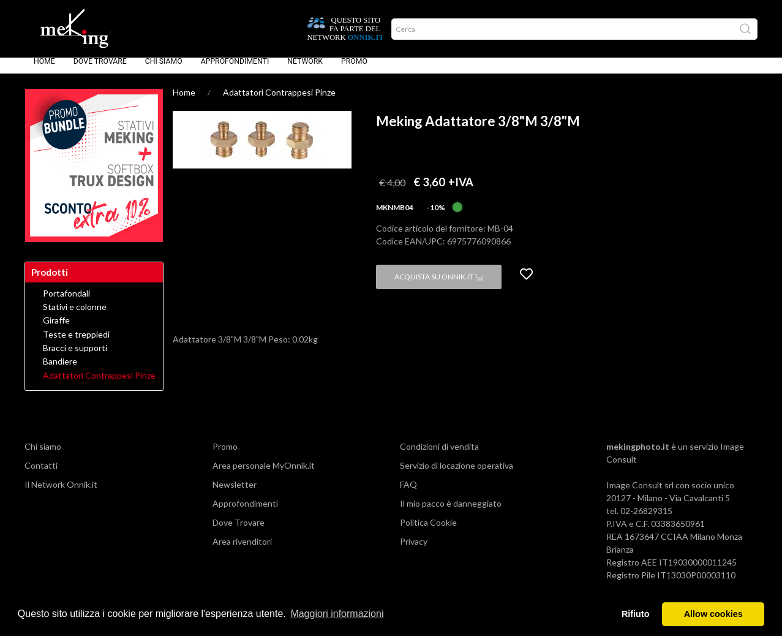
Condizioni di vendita (439, 455)
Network (305, 70)
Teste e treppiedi (76, 343)
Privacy (413, 550)
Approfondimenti (235, 70)
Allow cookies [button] (713, 614)
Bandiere (60, 370)
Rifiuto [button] (636, 614)
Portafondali (66, 302)
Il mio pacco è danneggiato (451, 512)
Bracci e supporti (75, 357)
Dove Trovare (100, 70)
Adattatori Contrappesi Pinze (279, 101)
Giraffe (56, 329)
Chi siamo (163, 70)
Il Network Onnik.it (60, 493)
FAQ (408, 493)
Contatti (41, 474)
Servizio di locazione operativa (456, 474)
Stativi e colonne (75, 315)
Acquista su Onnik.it (438, 285)
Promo (354, 70)
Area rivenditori (242, 550)
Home (44, 70)
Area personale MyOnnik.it (263, 474)
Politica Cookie (428, 531)
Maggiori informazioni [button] (336, 613)
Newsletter (234, 493)
